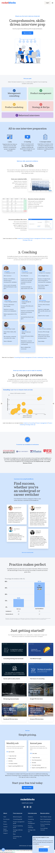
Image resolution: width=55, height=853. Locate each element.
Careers (5, 826)
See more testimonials (27, 552)
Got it (13, 852)
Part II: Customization (45, 819)
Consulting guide (17, 819)
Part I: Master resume (45, 817)
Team (4, 817)
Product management (35, 238)
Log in (47, 2)
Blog (14, 834)
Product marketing (47, 238)
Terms (4, 821)
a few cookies (15, 850)
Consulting (26, 238)
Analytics (19, 238)
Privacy (5, 824)
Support (5, 833)
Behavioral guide (17, 817)
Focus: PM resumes (45, 821)
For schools (6, 819)
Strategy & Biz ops (27, 240)
